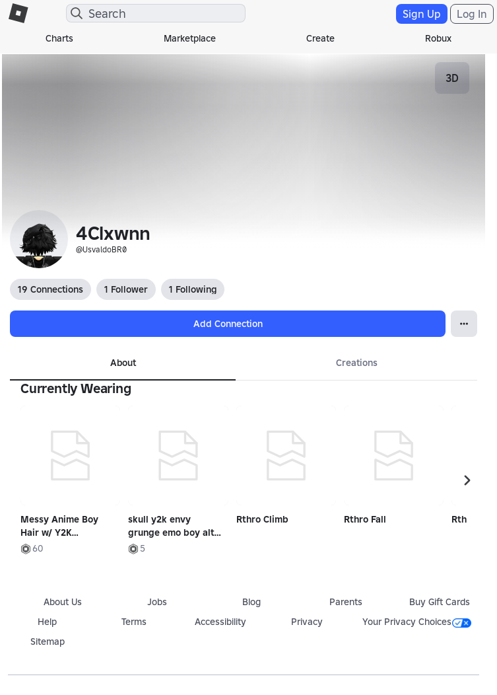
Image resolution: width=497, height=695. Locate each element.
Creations (357, 363)
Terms (134, 622)
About (123, 363)
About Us (63, 602)
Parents (345, 602)
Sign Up (422, 13)
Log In (472, 13)
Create (320, 38)
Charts (59, 38)
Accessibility (220, 622)
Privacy (307, 622)
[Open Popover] (464, 324)
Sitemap (47, 641)
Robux (438, 38)
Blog (251, 602)
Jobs (157, 602)
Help (47, 622)
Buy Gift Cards (439, 602)
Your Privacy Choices (416, 622)
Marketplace (190, 38)
